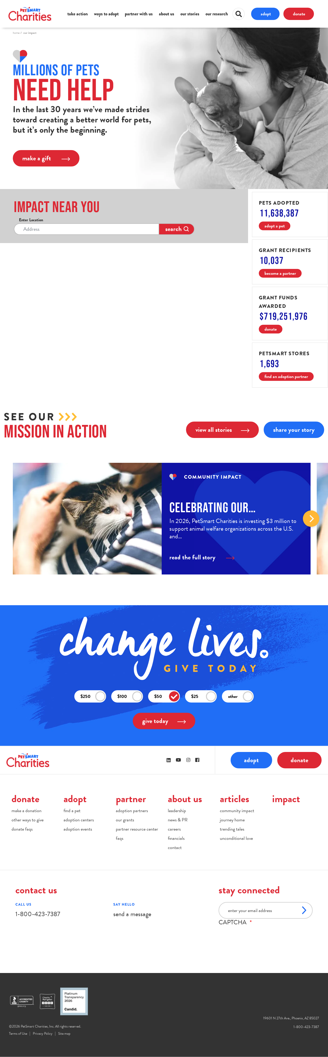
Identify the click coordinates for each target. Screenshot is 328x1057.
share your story (294, 429)
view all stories (222, 429)
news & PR (178, 819)
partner (131, 798)
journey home (232, 819)
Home (16, 32)
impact (286, 798)
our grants (125, 819)
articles (234, 798)
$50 (166, 696)
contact (175, 847)
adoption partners (132, 810)
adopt (266, 13)
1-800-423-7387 (37, 914)
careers (174, 828)
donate (299, 13)
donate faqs (22, 828)
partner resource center (137, 828)
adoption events (78, 828)
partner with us (139, 14)
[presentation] (257, 936)
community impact (237, 810)
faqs (119, 838)
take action (77, 14)
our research (217, 14)
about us (166, 14)
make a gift (46, 158)
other (240, 696)
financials (176, 838)
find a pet (72, 810)
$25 (203, 696)
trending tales (232, 828)
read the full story (201, 557)
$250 (93, 696)
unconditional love (236, 838)
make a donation (27, 810)
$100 (129, 696)
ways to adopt (106, 14)
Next (311, 518)
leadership (177, 810)
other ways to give (28, 819)
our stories (189, 14)
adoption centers (79, 819)
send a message (132, 914)
